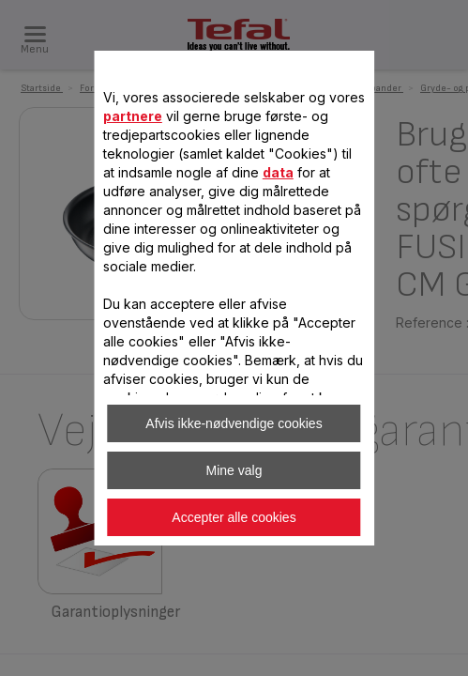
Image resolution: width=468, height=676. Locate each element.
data (278, 172)
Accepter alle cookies (233, 517)
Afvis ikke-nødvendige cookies (233, 423)
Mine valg (234, 470)
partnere (132, 116)
